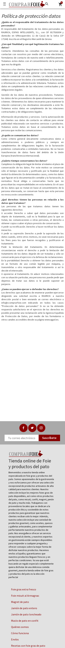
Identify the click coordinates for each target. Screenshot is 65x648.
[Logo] (26, 4)
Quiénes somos (20, 627)
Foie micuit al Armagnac (25, 595)
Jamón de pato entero (24, 608)
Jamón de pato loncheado (26, 614)
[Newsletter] (22, 438)
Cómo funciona (20, 633)
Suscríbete (49, 438)
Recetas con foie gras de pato (28, 645)
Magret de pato (20, 602)
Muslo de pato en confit (24, 620)
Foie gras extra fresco (23, 589)
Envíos (15, 639)
